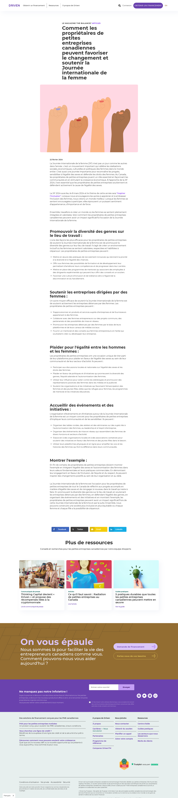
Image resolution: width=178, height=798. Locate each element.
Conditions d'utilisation (29, 782)
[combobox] (8, 795)
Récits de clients (145, 741)
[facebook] (139, 696)
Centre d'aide (144, 724)
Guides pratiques (145, 729)
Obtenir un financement (148, 5)
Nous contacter (122, 724)
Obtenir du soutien (123, 729)
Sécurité (66, 782)
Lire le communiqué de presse (32, 607)
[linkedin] (150, 696)
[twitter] (144, 696)
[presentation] (107, 695)
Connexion (126, 5)
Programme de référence (99, 742)
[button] (34, 5)
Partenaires (98, 736)
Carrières (100, 730)
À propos (97, 724)
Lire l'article (72, 604)
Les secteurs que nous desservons (148, 735)
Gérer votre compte (124, 739)
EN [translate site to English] (166, 5)
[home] (15, 5)
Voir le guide (120, 607)
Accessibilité (56, 782)
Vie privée (45, 782)
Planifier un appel (123, 734)
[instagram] (155, 696)
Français (7, 796)
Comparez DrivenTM (102, 748)
